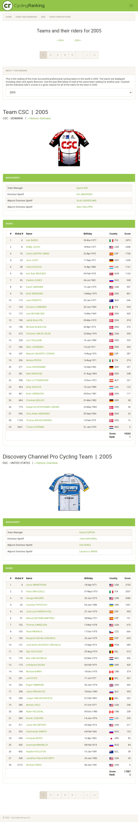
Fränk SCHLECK (34, 267)
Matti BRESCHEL (34, 373)
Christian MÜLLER (35, 400)
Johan (88, 538)
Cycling (29, 5)
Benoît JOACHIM (34, 718)
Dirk (85, 545)
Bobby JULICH (33, 247)
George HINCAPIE (35, 598)
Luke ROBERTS (33, 300)
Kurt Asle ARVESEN (36, 273)
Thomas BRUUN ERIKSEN (39, 420)
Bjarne (82, 188)
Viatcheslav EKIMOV (36, 731)
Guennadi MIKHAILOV (37, 745)
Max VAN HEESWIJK (36, 658)
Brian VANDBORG (35, 393)
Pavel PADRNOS (34, 631)
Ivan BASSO (32, 240)
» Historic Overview (39, 118)
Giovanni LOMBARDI (36, 307)
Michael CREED (34, 765)
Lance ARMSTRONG (36, 585)
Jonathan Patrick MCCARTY (40, 758)
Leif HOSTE (31, 678)
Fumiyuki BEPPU (34, 738)
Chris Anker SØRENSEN (38, 413)
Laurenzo (88, 551)
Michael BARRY (34, 671)
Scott (87, 200)
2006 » (78, 40)
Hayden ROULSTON (36, 751)
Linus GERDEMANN (36, 367)
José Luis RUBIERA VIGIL (39, 611)
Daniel (87, 532)
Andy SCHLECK (33, 387)
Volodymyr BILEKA (35, 665)
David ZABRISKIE (34, 287)
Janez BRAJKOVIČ (35, 691)
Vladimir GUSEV (34, 280)
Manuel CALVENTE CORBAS (40, 353)
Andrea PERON (33, 360)
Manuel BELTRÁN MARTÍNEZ (40, 618)
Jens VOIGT (32, 260)
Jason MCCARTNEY (36, 725)
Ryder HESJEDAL (34, 711)
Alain (84, 207)
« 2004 (60, 40)
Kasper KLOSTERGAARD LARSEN (42, 407)
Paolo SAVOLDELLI (35, 591)
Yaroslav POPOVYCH (36, 605)
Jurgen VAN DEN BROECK (39, 698)
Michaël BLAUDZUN (36, 327)
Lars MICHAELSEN (35, 313)
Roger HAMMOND (35, 685)
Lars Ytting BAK (34, 340)
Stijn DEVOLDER (34, 651)
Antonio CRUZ (33, 705)
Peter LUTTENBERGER (37, 380)
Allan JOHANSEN (34, 347)
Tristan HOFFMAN (35, 427)
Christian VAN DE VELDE (38, 333)
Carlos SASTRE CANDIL (38, 253)
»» (94, 55)
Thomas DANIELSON (36, 625)
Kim (84, 194)
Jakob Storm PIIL (34, 320)
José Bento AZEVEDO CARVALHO (43, 645)
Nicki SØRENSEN (34, 293)
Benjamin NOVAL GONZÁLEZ (41, 638)
